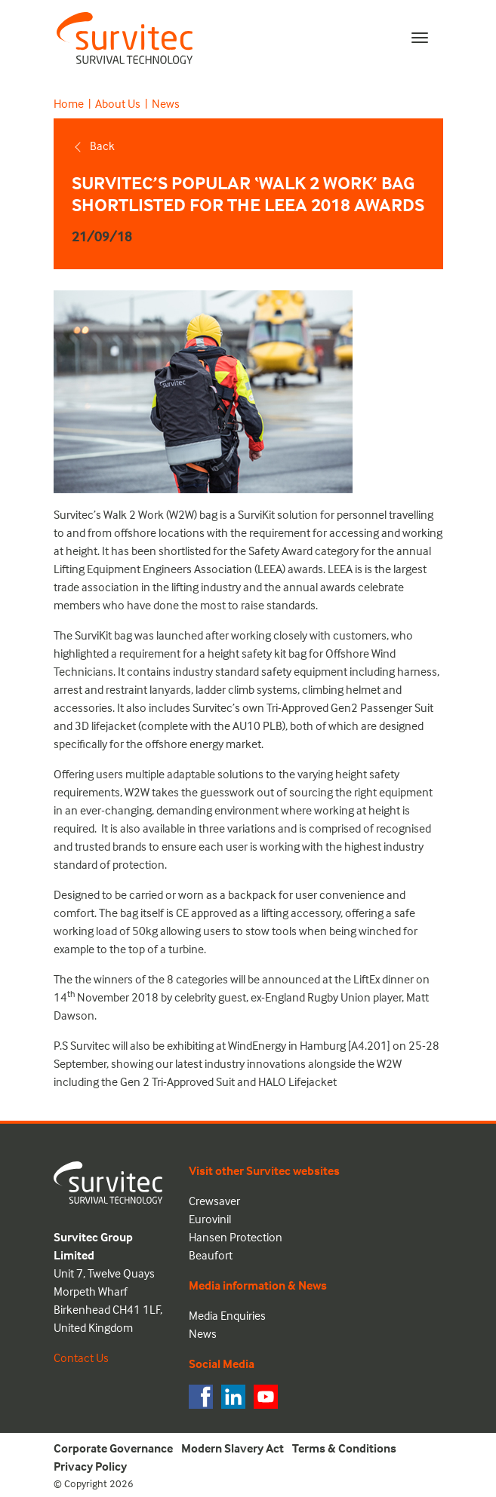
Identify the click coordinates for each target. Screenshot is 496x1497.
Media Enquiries (227, 1315)
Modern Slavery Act (232, 1448)
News (166, 103)
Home (69, 103)
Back (93, 145)
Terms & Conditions (344, 1448)
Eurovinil (210, 1218)
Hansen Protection (235, 1236)
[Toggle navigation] (419, 38)
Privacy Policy (90, 1466)
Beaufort (211, 1254)
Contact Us (81, 1357)
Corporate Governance (113, 1448)
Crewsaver (214, 1200)
